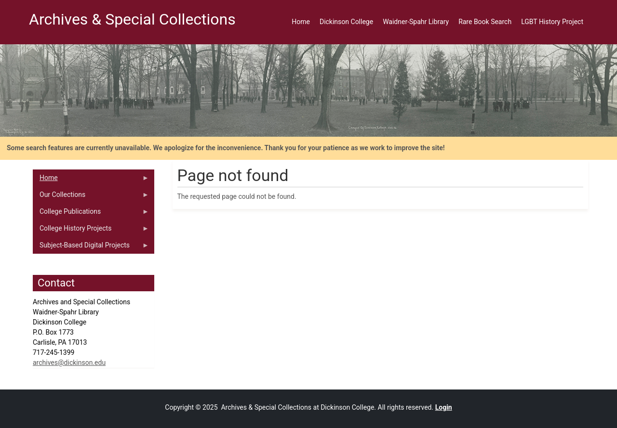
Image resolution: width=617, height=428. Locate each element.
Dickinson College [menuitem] (346, 22)
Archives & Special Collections (132, 19)
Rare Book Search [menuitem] (484, 22)
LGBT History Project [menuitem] (552, 22)
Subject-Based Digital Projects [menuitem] (91, 247)
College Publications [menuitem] (91, 214)
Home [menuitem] (301, 22)
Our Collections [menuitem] (91, 197)
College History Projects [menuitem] (91, 230)
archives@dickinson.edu (69, 362)
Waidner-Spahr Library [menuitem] (416, 22)
